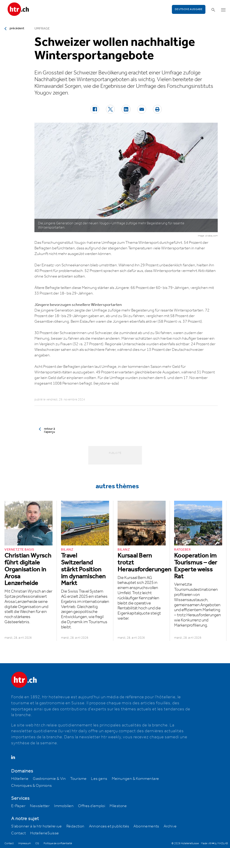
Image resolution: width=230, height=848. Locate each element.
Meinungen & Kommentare (135, 779)
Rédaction (75, 826)
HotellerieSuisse (44, 833)
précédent (17, 28)
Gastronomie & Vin (49, 779)
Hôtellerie (19, 779)
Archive (170, 826)
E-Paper (18, 806)
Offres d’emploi (91, 806)
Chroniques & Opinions (31, 786)
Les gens (99, 779)
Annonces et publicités (109, 826)
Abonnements (146, 826)
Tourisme (78, 779)
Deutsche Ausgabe (189, 9)
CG (37, 843)
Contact (18, 833)
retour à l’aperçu (49, 430)
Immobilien (64, 806)
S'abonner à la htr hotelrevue (36, 826)
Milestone (118, 806)
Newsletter (40, 806)
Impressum (24, 843)
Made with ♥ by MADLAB (214, 843)
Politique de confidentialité (58, 843)
